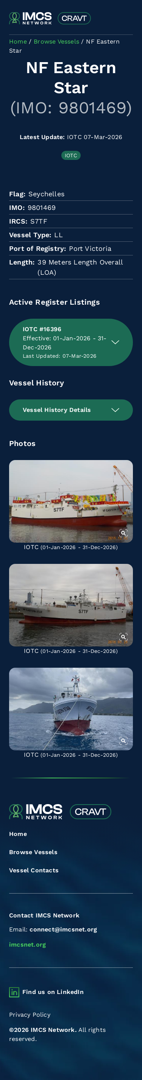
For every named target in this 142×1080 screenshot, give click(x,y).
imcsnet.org (27, 944)
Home (18, 833)
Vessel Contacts (34, 870)
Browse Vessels (33, 852)
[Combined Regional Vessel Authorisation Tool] (50, 18)
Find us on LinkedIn (53, 991)
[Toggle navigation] (126, 18)
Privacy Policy (29, 1014)
